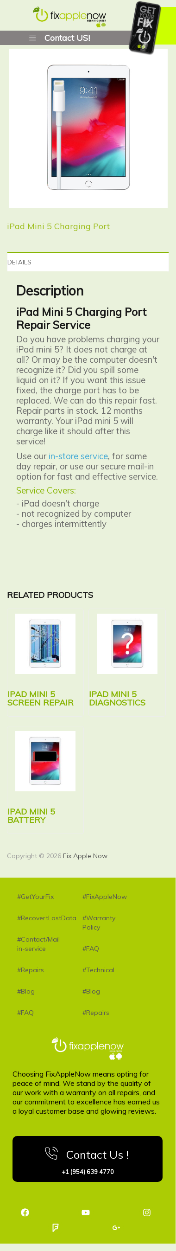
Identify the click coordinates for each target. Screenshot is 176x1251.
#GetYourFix (35, 896)
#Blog (26, 991)
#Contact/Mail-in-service (40, 944)
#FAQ (25, 1012)
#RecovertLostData (40, 918)
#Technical (98, 970)
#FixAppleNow (104, 896)
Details (19, 262)
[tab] (88, 261)
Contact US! (67, 37)
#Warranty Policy (98, 922)
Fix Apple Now (85, 856)
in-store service (78, 456)
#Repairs (30, 970)
